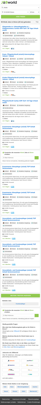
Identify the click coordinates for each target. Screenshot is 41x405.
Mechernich (33, 391)
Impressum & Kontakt (19, 399)
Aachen (35, 387)
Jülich (23, 391)
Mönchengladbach (19, 347)
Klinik (5, 22)
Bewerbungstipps (33, 399)
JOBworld (16, 331)
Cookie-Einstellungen (33, 402)
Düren (15, 22)
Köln (5, 347)
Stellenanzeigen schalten (8, 402)
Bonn (9, 347)
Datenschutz (6, 399)
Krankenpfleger (20, 304)
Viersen (15, 391)
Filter (37, 22)
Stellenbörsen (21, 402)
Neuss (6, 391)
